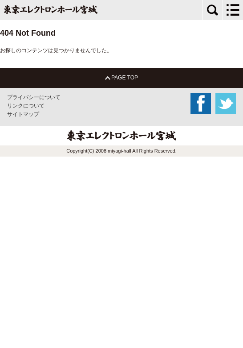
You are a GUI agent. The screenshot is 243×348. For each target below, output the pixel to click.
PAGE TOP (121, 78)
